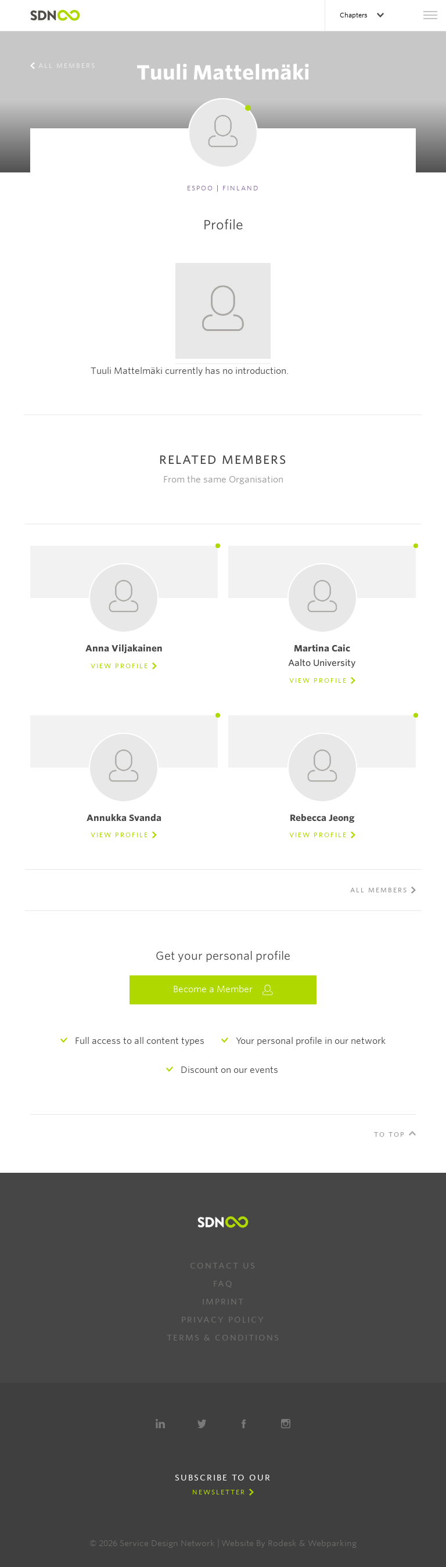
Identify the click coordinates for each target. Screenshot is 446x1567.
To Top (389, 1134)
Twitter (202, 1423)
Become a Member (223, 989)
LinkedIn (160, 1423)
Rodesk (282, 1543)
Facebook (244, 1423)
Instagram (285, 1423)
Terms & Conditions (223, 1337)
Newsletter (219, 1492)
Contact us (223, 1265)
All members (67, 66)
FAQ (223, 1283)
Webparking (332, 1543)
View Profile (120, 666)
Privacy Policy (223, 1319)
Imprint (223, 1301)
